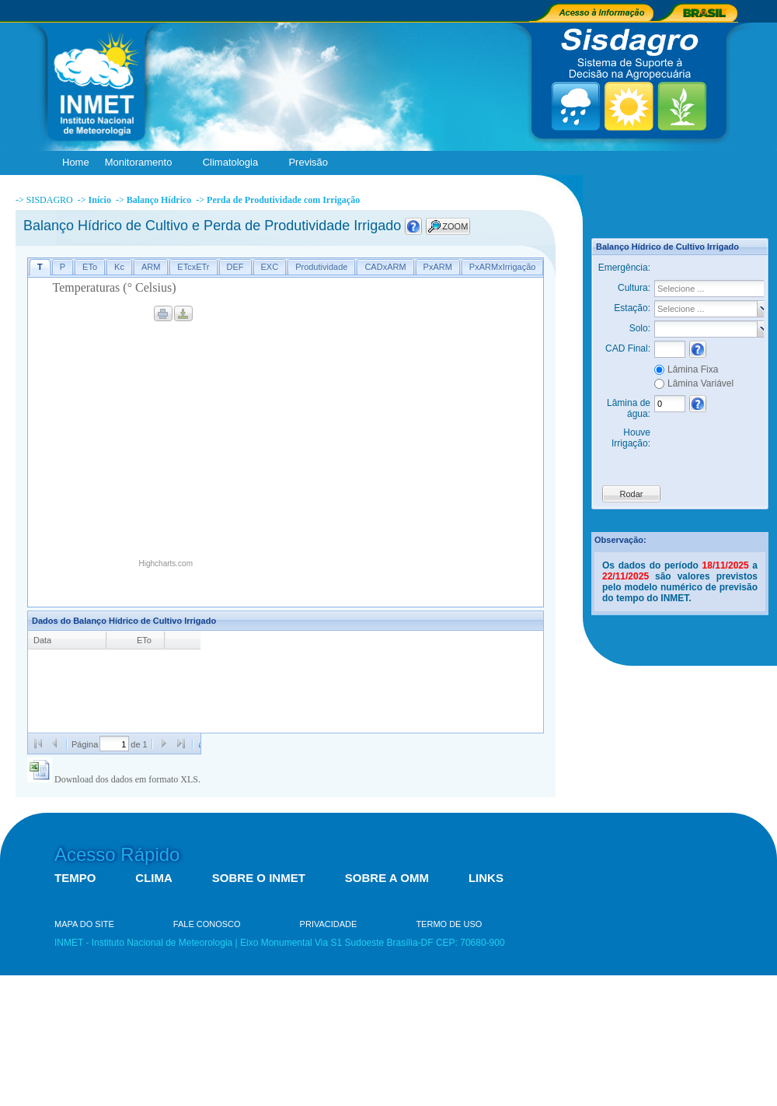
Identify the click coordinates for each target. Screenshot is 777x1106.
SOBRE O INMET (258, 877)
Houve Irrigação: (630, 438)
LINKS (486, 877)
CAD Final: (627, 348)
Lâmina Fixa (692, 369)
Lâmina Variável (700, 383)
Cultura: (634, 287)
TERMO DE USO (449, 924)
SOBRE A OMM (387, 877)
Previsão (311, 163)
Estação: (632, 308)
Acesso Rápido (116, 854)
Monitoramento (142, 163)
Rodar (631, 494)
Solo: (639, 328)
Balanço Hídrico (159, 199)
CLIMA (153, 877)
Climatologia (234, 163)
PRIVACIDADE (328, 924)
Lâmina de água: (628, 408)
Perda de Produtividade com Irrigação (283, 199)
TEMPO (75, 877)
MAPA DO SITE (84, 924)
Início (100, 199)
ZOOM (455, 226)
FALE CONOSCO (207, 924)
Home (75, 162)
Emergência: (624, 267)
